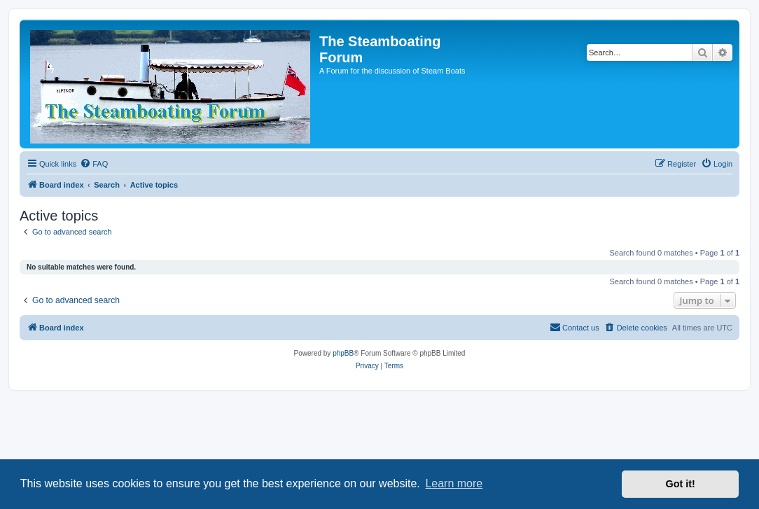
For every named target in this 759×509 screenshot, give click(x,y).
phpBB (343, 353)
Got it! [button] (680, 483)
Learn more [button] (453, 483)
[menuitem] (94, 163)
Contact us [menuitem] (574, 327)
